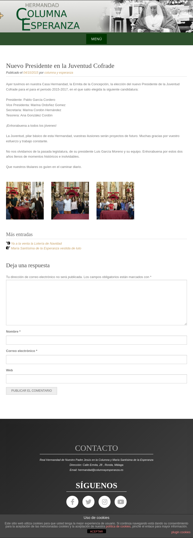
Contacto (96, 448)
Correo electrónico (21, 351)
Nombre (13, 331)
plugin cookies (180, 532)
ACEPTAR (96, 531)
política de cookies (118, 526)
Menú (96, 38)
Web (9, 370)
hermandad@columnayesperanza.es (100, 469)
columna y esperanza (58, 72)
